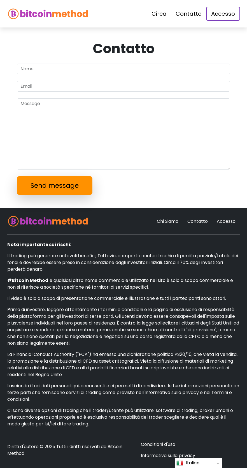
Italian (187, 463)
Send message (55, 185)
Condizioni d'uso (158, 444)
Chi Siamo (167, 221)
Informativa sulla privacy (168, 455)
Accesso (223, 14)
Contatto (189, 14)
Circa (159, 14)
